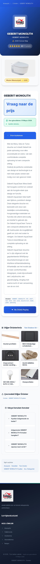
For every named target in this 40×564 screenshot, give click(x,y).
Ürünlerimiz (7, 536)
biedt (31, 300)
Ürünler (5, 398)
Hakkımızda (7, 532)
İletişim (5, 543)
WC (27, 299)
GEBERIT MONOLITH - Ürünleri (21, 560)
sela (14, 300)
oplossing (13, 302)
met (6, 300)
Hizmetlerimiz (8, 540)
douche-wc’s (25, 300)
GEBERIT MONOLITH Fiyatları (17, 398)
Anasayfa (7, 466)
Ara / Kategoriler (29, 469)
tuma (18, 300)
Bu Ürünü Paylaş (20, 310)
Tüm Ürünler (23, 466)
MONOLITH (21, 299)
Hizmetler (15, 466)
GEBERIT (14, 299)
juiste (7, 302)
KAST (31, 299)
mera (10, 300)
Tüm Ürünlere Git (31, 328)
